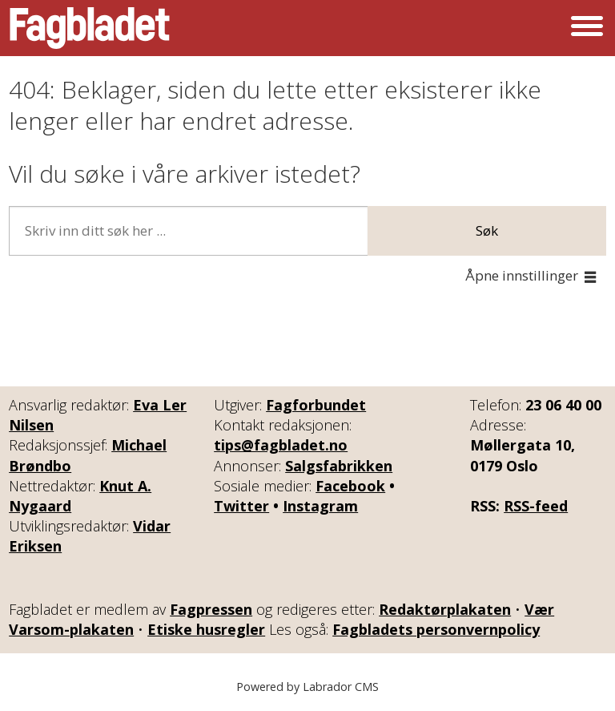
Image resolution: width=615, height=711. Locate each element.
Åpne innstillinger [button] (521, 275)
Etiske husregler (206, 629)
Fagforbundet (316, 404)
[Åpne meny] (587, 28)
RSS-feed (536, 505)
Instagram (320, 505)
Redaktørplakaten (445, 609)
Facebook (350, 485)
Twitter (241, 505)
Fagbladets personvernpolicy (436, 629)
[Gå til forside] (90, 28)
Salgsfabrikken (338, 465)
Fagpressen (211, 609)
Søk (487, 230)
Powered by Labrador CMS (307, 686)
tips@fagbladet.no (281, 444)
